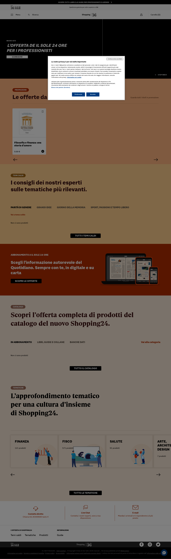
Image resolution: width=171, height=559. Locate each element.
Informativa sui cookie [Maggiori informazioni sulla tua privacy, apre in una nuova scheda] (74, 77)
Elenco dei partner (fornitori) (60, 87)
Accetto (93, 94)
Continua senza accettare (115, 59)
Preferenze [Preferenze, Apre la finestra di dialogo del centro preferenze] (78, 94)
